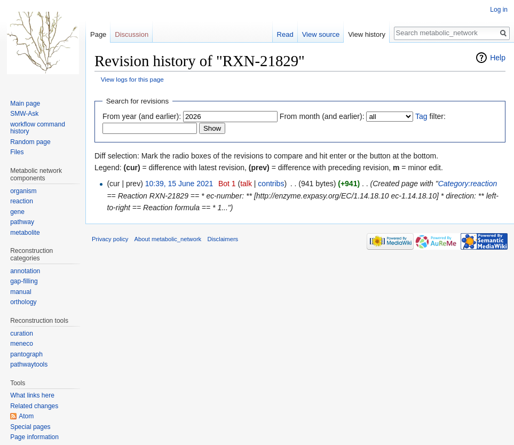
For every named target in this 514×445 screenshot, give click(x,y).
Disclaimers (222, 239)
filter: (430, 116)
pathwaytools (29, 364)
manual (20, 292)
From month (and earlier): (322, 116)
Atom (26, 416)
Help (497, 57)
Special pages (30, 427)
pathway (22, 222)
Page (98, 34)
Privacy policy (110, 239)
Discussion (131, 34)
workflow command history (37, 128)
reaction (21, 201)
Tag (421, 116)
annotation (25, 271)
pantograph (26, 354)
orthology (23, 302)
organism (23, 191)
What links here (32, 395)
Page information (34, 437)
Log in (499, 9)
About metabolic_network (168, 239)
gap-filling (23, 281)
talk (246, 183)
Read (285, 34)
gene (17, 212)
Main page (25, 103)
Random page (30, 142)
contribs (271, 183)
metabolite (24, 232)
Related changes (34, 406)
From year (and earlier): (141, 116)
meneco (21, 343)
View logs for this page (132, 79)
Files (16, 152)
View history (366, 34)
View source (321, 34)
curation (21, 333)
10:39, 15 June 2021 (179, 183)
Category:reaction (467, 183)
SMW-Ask (24, 113)
